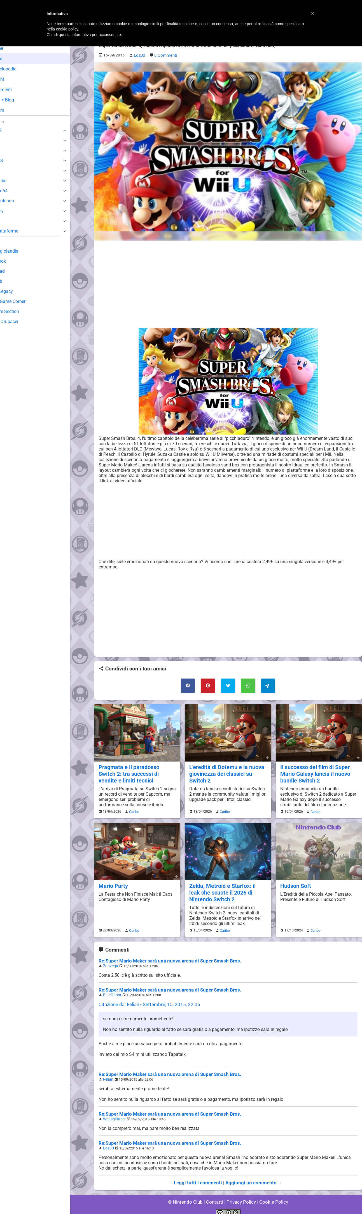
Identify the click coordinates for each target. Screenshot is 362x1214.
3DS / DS (13, 160)
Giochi (14, 79)
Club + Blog (19, 100)
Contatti (216, 1194)
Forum (14, 110)
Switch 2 (13, 130)
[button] (312, 13)
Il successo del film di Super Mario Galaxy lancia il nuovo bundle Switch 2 (314, 771)
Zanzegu (110, 961)
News (13, 58)
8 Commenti (165, 55)
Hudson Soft (295, 883)
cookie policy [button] (67, 29)
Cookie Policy (271, 1194)
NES (8, 221)
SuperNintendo (19, 200)
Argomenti (18, 89)
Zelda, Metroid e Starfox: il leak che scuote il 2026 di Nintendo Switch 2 (227, 889)
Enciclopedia (20, 69)
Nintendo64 (16, 190)
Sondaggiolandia (21, 251)
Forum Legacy (18, 291)
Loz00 (108, 1141)
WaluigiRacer (113, 1113)
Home (13, 48)
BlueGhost (111, 990)
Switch (11, 140)
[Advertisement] (228, 284)
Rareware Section (21, 311)
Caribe (133, 809)
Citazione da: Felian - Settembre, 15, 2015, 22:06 (146, 999)
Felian (108, 1073)
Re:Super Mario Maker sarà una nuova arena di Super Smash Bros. (165, 956)
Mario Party (113, 883)
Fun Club (13, 281)
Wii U (9, 150)
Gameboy (14, 211)
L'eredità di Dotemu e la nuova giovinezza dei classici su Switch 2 (225, 771)
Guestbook (15, 261)
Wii (7, 170)
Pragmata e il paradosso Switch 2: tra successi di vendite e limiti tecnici (137, 771)
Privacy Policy (240, 1194)
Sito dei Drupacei (21, 321)
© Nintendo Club (187, 1194)
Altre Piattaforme (21, 231)
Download (14, 271)
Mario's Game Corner (25, 301)
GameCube (15, 180)
